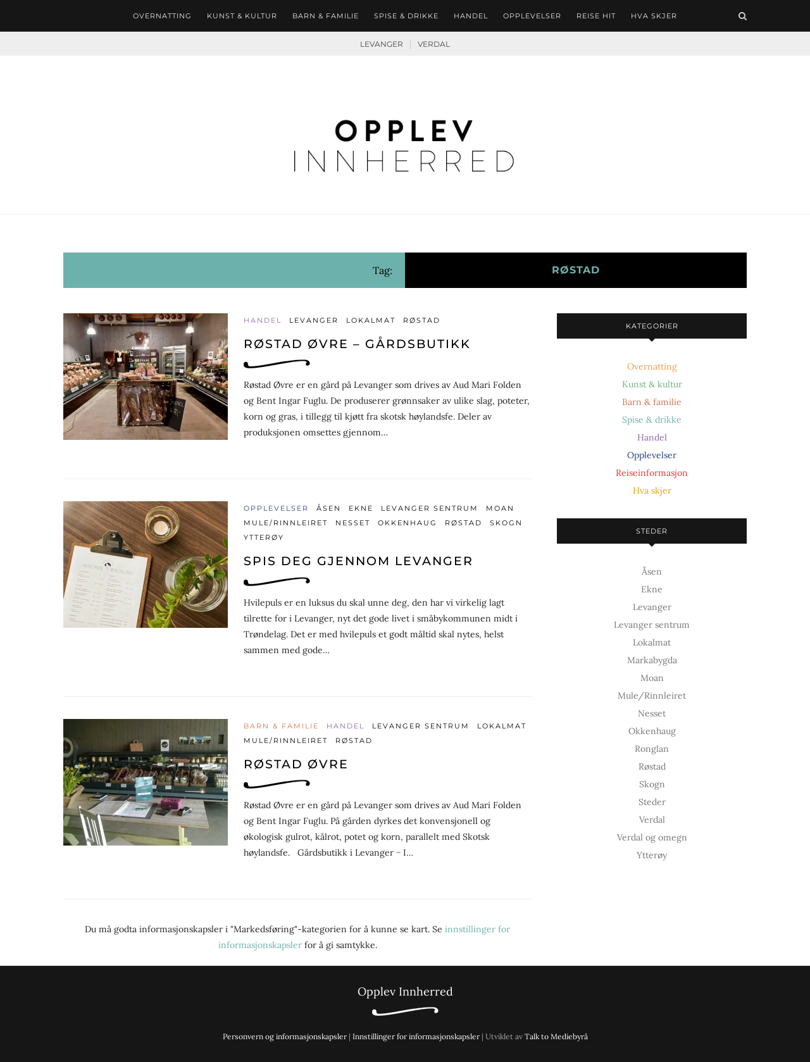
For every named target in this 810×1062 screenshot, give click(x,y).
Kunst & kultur (242, 15)
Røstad (421, 320)
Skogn (506, 522)
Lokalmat (371, 320)
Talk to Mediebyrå (556, 1036)
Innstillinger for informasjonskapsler (416, 1036)
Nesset (352, 522)
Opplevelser (532, 15)
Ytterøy (264, 537)
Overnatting (162, 15)
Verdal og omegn (652, 837)
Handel (471, 15)
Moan (500, 508)
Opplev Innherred (405, 991)
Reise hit (596, 15)
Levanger (381, 44)
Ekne (361, 508)
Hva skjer (654, 15)
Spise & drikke (406, 15)
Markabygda (652, 660)
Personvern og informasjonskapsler (285, 1036)
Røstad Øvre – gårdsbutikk (357, 344)
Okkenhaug (407, 522)
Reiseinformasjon (652, 472)
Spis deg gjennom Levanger (358, 561)
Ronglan (652, 748)
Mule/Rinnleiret (286, 522)
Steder (652, 802)
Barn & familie (325, 15)
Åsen (328, 508)
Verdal (434, 44)
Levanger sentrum (429, 508)
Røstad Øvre (296, 764)
